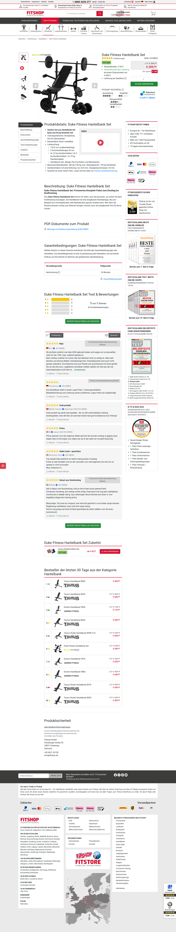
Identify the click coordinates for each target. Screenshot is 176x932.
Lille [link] (21, 891)
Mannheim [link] (48, 847)
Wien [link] (55, 830)
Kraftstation (120, 833)
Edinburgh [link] (56, 861)
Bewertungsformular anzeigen (83, 323)
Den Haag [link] (43, 870)
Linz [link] (43, 830)
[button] (35, 87)
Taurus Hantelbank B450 (74, 622)
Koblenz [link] (23, 847)
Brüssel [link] (32, 885)
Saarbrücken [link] (25, 852)
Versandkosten (74, 827)
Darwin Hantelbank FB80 (74, 673)
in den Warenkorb (144, 86)
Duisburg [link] (32, 842)
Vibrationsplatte (122, 883)
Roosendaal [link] (24, 873)
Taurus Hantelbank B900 (74, 583)
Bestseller (24, 157)
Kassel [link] (55, 844)
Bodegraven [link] (34, 870)
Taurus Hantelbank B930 (74, 596)
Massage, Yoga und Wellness (118, 22)
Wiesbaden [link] (51, 852)
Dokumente (25, 137)
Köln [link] (29, 847)
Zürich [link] (40, 879)
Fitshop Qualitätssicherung (105, 172)
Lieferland (128, 2)
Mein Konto (150, 2)
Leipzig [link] (34, 847)
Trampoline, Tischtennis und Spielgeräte (80, 22)
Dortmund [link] (49, 839)
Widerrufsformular (76, 830)
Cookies (72, 824)
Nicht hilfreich (62, 375)
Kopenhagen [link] (25, 898)
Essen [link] (39, 842)
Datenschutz (94, 821)
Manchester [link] (38, 864)
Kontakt (51, 2)
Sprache (139, 2)
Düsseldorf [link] (24, 842)
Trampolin (120, 836)
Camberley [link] (47, 861)
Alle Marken (120, 888)
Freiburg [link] (53, 842)
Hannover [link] (32, 844)
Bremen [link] (41, 839)
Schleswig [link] (34, 852)
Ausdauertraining (29, 22)
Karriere (44, 2)
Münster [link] (23, 850)
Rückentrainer (121, 874)
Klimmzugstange (122, 877)
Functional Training (123, 868)
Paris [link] (26, 891)
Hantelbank (42, 41)
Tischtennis (120, 839)
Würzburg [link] (24, 855)
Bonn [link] (56, 836)
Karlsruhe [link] (48, 844)
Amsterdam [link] (24, 870)
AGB (70, 821)
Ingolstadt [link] (40, 844)
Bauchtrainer (121, 871)
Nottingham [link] (48, 864)
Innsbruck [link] (28, 830)
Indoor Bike (120, 845)
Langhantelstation (123, 865)
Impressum (36, 2)
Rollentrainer (121, 859)
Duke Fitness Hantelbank (57, 41)
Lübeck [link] (40, 847)
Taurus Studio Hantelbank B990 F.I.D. (80, 635)
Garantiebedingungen (29, 142)
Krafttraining (50, 22)
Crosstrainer (120, 821)
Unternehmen (25, 2)
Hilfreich (50, 375)
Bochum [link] (50, 836)
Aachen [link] (23, 836)
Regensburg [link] (39, 850)
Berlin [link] (37, 836)
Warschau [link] (24, 904)
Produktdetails (26, 127)
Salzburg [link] (49, 830)
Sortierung (55, 337)
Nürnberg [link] (30, 850)
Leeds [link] (30, 861)
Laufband (119, 827)
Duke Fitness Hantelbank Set (76, 648)
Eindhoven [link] (52, 870)
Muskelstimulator (122, 880)
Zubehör (24, 152)
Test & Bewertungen (29, 147)
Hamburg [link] (24, 844)
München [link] (56, 847)
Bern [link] (27, 879)
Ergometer (120, 824)
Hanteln (119, 847)
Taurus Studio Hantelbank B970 (77, 686)
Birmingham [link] (38, 861)
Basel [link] (22, 879)
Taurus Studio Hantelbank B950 (77, 699)
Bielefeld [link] (43, 836)
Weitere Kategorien (146, 22)
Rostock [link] (48, 850)
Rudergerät (120, 830)
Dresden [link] (57, 839)
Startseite (21, 41)
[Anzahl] (144, 81)
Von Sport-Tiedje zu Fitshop (31, 787)
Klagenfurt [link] (37, 830)
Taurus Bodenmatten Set (68, 551)
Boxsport (119, 851)
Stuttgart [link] (42, 852)
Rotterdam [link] (34, 873)
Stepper (119, 862)
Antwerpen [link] (24, 885)
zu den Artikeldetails (110, 553)
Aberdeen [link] (24, 861)
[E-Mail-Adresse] (33, 775)
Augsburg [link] (30, 836)
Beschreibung (26, 132)
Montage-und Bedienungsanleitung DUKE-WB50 (66, 231)
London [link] (30, 864)
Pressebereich (94, 841)
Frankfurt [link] (45, 842)
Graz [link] (22, 830)
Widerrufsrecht (94, 827)
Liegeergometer (122, 853)
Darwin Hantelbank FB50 (74, 609)
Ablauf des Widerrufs (97, 830)
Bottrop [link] (23, 839)
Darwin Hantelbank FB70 (74, 661)
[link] (131, 166)
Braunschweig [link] (32, 839)
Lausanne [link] (33, 879)
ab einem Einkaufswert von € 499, (116, 74)
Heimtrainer (120, 857)
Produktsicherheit (27, 162)
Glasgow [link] (23, 864)
